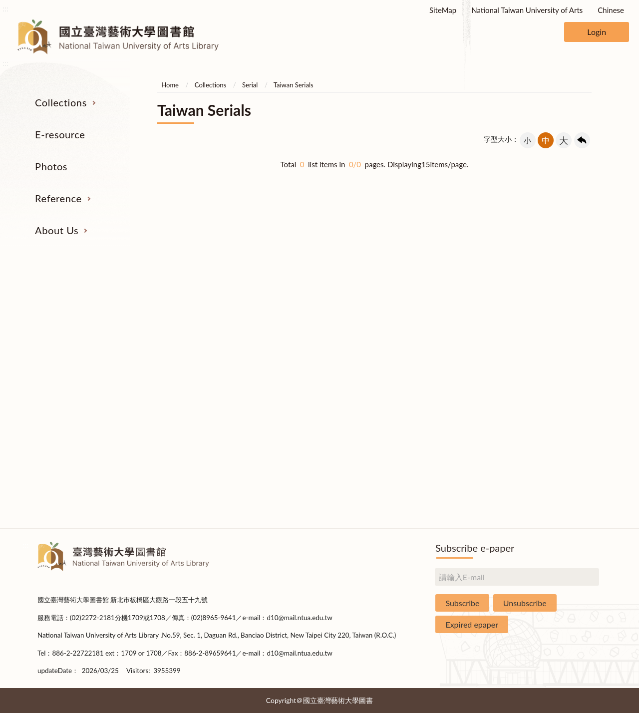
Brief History (553, 351)
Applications (553, 426)
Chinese (611, 9)
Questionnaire (553, 501)
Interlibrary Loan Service (436, 314)
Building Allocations (553, 332)
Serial (250, 85)
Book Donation (553, 444)
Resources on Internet (86, 369)
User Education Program (436, 351)
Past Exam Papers (436, 332)
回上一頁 (582, 140)
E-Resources (85, 351)
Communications (553, 407)
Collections (61, 102)
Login (596, 31)
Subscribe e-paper (474, 548)
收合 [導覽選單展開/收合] (593, 262)
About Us (56, 230)
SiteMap (442, 9)
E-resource (60, 134)
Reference (58, 198)
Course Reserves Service (436, 369)
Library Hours (553, 388)
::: (5, 8)
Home (170, 85)
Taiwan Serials (294, 85)
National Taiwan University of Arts (527, 9)
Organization (553, 314)
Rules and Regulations (553, 482)
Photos (51, 166)
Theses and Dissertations (86, 388)
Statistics (553, 369)
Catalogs (86, 332)
